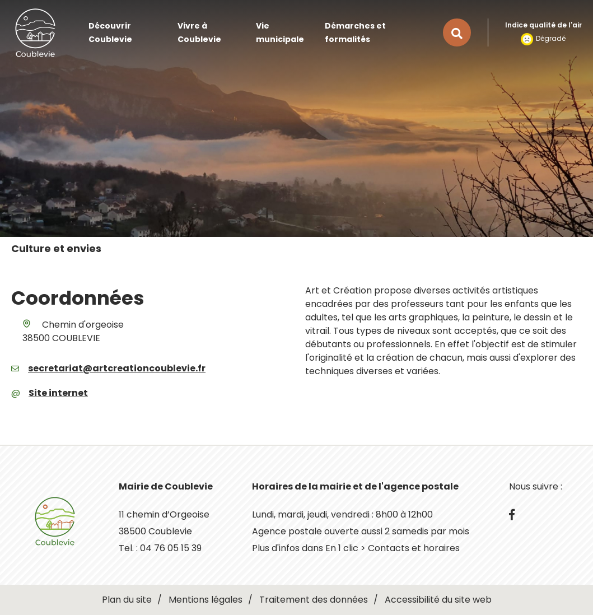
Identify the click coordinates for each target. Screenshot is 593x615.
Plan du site (127, 599)
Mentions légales (205, 599)
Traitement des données (313, 599)
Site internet (58, 392)
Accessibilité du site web (438, 599)
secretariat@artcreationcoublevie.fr (117, 368)
